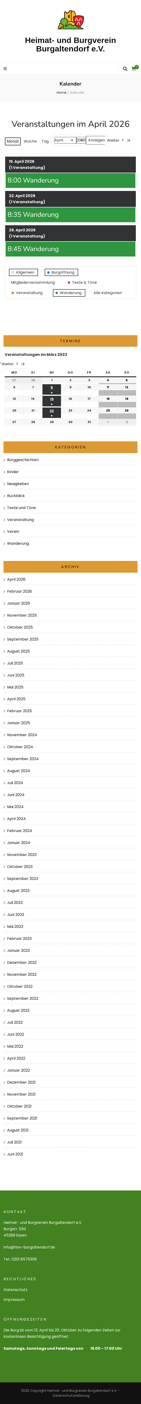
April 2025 (16, 699)
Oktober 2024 (20, 747)
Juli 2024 (15, 783)
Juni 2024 (16, 794)
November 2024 (22, 735)
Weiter (116, 140)
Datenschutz (15, 1289)
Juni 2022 (15, 1034)
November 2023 (22, 854)
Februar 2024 (19, 830)
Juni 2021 (15, 1154)
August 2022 (18, 1010)
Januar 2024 (18, 842)
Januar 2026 (18, 603)
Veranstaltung (20, 519)
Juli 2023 (15, 902)
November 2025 (22, 615)
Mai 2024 (15, 806)
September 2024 (23, 759)
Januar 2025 (18, 723)
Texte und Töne (21, 507)
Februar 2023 (19, 938)
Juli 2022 (15, 1022)
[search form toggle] (125, 68)
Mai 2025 (15, 687)
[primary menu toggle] (6, 69)
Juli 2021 (14, 1142)
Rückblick (16, 495)
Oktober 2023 (20, 866)
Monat (13, 141)
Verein (13, 531)
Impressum (14, 1299)
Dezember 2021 (21, 1082)
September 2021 (22, 1118)
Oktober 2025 (20, 627)
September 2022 (22, 998)
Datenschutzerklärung (71, 1395)
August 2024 (18, 771)
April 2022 (16, 1058)
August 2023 (18, 890)
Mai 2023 (15, 926)
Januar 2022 (18, 1070)
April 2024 (16, 818)
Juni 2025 (15, 675)
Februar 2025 (19, 711)
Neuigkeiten (18, 483)
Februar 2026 (19, 591)
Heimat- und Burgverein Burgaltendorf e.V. (70, 44)
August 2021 (18, 1130)
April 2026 (16, 579)
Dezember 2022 (22, 962)
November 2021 (21, 1094)
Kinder (13, 471)
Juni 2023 (15, 914)
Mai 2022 (15, 1046)
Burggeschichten (23, 460)
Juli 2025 (15, 663)
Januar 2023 (18, 950)
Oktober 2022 (20, 986)
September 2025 (22, 639)
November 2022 (22, 974)
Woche (30, 141)
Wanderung (18, 543)
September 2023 (22, 878)
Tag (45, 141)
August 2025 (18, 651)
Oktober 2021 (19, 1106)
